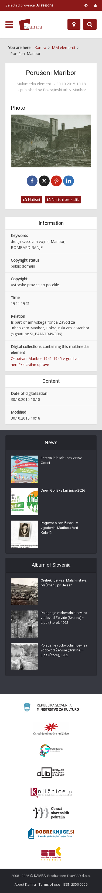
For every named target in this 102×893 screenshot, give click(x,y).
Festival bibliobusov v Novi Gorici (61, 460)
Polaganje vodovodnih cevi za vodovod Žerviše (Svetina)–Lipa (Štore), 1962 (64, 618)
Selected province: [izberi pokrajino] (29, 5)
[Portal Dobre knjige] (51, 833)
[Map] (73, 24)
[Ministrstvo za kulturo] (51, 708)
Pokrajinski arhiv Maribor (64, 89)
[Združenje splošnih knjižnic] (51, 853)
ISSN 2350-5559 (75, 884)
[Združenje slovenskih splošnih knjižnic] (51, 792)
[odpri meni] (9, 24)
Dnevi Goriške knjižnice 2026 (63, 490)
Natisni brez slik (63, 199)
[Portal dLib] (51, 772)
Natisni (31, 199)
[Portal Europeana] (51, 751)
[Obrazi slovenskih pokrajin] (51, 813)
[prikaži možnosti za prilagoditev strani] (86, 5)
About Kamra (25, 884)
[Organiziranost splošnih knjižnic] (51, 729)
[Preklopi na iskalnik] (90, 24)
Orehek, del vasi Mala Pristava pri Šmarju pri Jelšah (64, 582)
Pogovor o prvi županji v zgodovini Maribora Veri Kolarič (59, 528)
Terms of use (49, 884)
